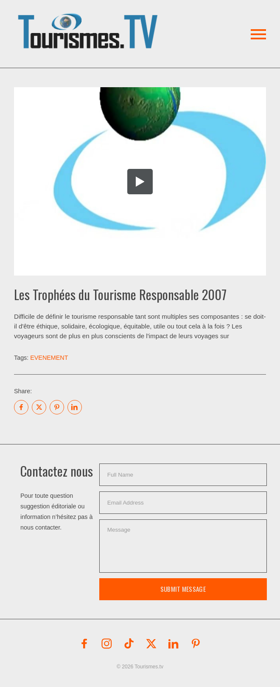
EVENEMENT (49, 357)
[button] (89, 20)
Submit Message (183, 588)
